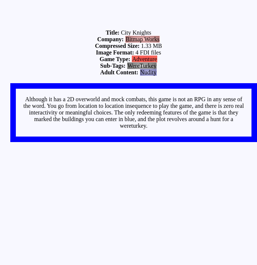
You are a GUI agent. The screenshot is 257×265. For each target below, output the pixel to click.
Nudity (148, 72)
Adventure (144, 59)
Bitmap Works (142, 39)
